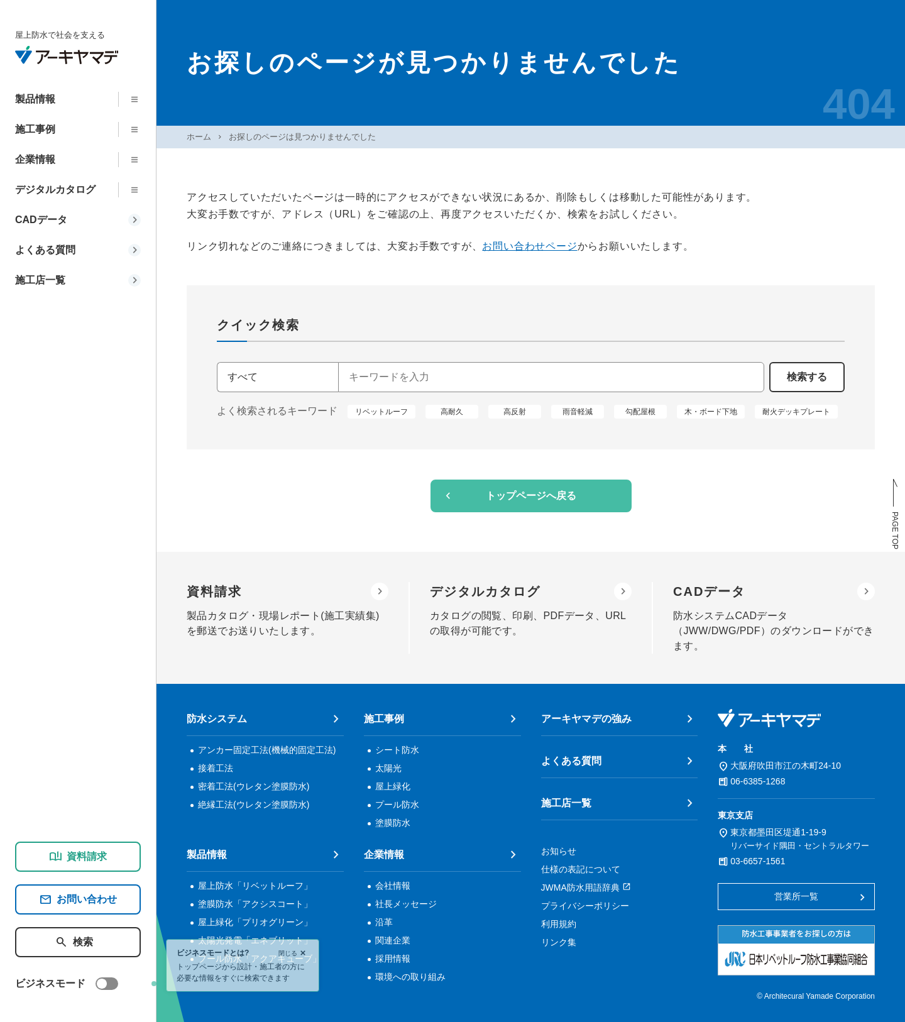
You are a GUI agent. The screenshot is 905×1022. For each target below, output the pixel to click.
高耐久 (452, 411)
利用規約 (558, 924)
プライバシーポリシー (585, 906)
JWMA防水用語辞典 (580, 887)
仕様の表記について (580, 869)
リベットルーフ (381, 411)
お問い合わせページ (529, 246)
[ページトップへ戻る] (895, 514)
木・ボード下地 (710, 411)
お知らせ (558, 851)
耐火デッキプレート (796, 411)
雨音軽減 (577, 411)
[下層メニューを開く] (138, 99)
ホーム (199, 136)
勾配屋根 (640, 411)
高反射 (514, 411)
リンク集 (558, 942)
